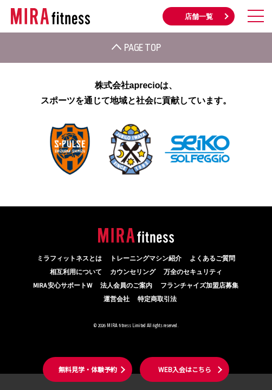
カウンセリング (133, 272)
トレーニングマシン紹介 (146, 258)
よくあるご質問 (212, 258)
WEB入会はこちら (184, 369)
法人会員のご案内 (126, 285)
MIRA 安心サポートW (62, 285)
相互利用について (76, 272)
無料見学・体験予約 (88, 369)
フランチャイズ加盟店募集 (199, 285)
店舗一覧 (199, 17)
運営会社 (116, 299)
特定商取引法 (157, 299)
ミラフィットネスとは (69, 258)
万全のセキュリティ (193, 272)
